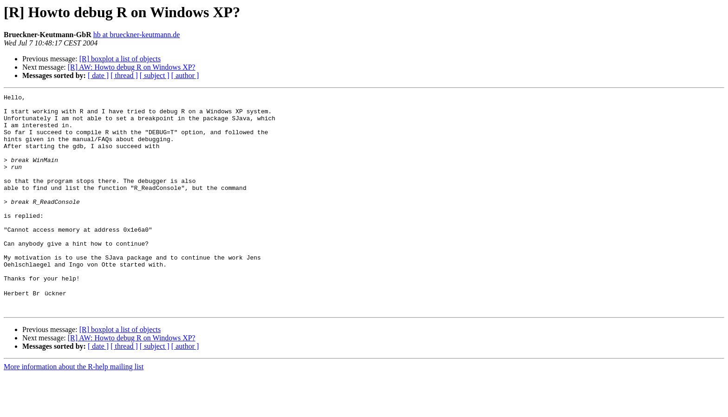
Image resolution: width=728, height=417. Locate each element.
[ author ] (185, 75)
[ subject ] (154, 75)
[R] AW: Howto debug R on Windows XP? (131, 67)
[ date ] (98, 75)
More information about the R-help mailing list (73, 409)
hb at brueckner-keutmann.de (136, 35)
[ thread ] (124, 75)
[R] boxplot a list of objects (120, 59)
